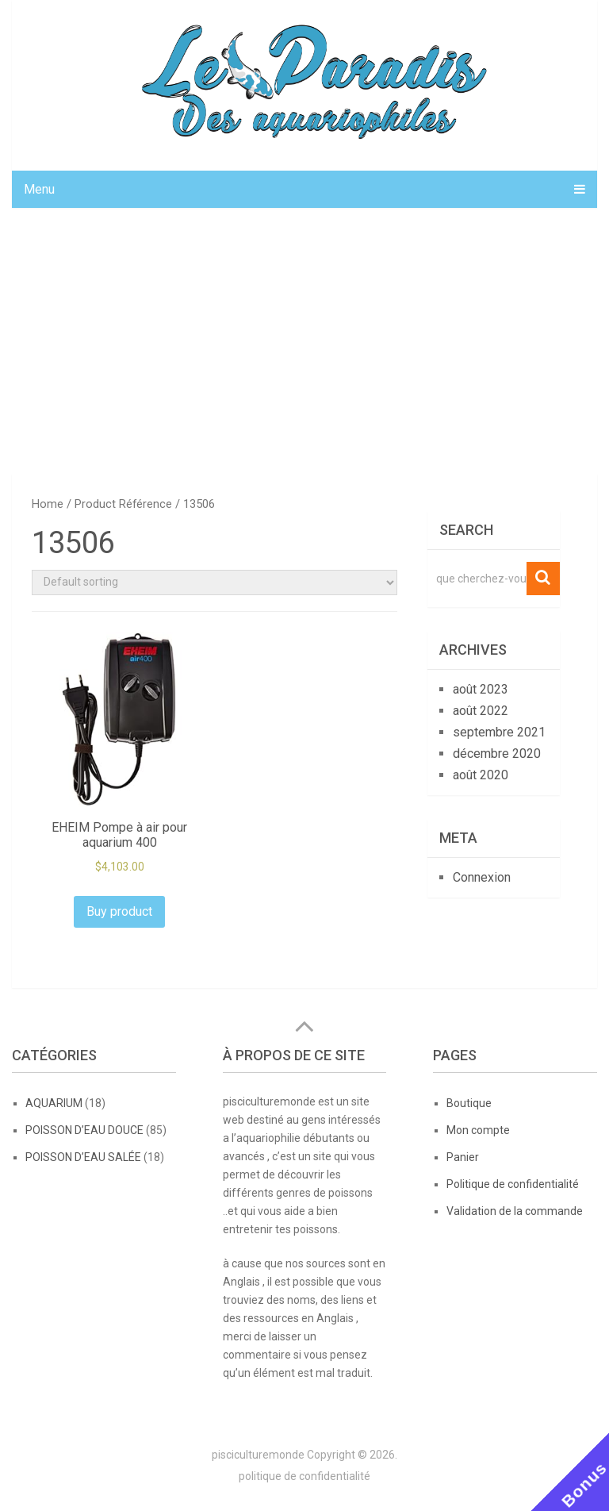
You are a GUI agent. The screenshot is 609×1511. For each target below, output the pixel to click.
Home (47, 504)
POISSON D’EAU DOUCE (84, 1130)
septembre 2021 (499, 732)
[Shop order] (214, 582)
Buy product (119, 911)
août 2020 (480, 774)
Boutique (469, 1103)
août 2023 (480, 689)
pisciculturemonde (258, 1454)
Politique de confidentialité (512, 1184)
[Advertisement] (304, 339)
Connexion (482, 877)
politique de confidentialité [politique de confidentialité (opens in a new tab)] (304, 1476)
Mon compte (478, 1130)
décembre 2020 (497, 753)
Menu (39, 189)
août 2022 (480, 710)
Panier (462, 1157)
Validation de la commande (514, 1211)
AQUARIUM (53, 1103)
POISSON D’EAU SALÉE (83, 1157)
